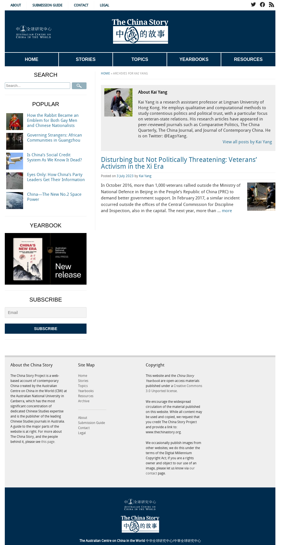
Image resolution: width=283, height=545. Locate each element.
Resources (248, 59)
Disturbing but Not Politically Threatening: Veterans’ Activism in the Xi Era (179, 163)
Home (31, 59)
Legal (104, 5)
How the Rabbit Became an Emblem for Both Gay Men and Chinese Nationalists (53, 120)
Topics (139, 59)
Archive (83, 401)
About (15, 5)
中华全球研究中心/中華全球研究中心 (140, 541)
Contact (81, 5)
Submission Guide (47, 5)
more (227, 211)
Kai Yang (145, 176)
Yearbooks (193, 59)
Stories (86, 59)
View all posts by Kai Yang (247, 142)
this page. (48, 442)
